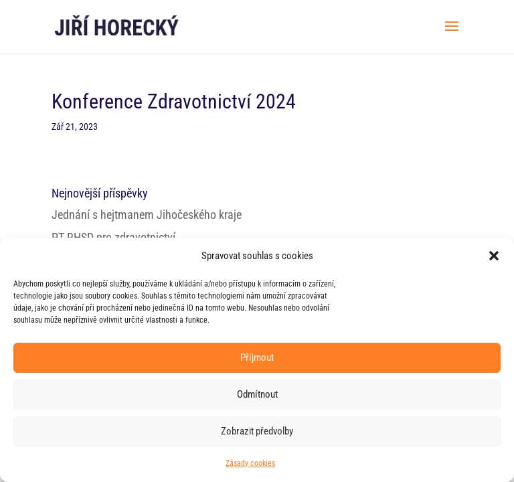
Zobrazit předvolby (257, 431)
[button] (494, 255)
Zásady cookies (250, 463)
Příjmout (257, 357)
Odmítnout (257, 394)
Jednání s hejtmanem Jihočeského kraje (147, 215)
